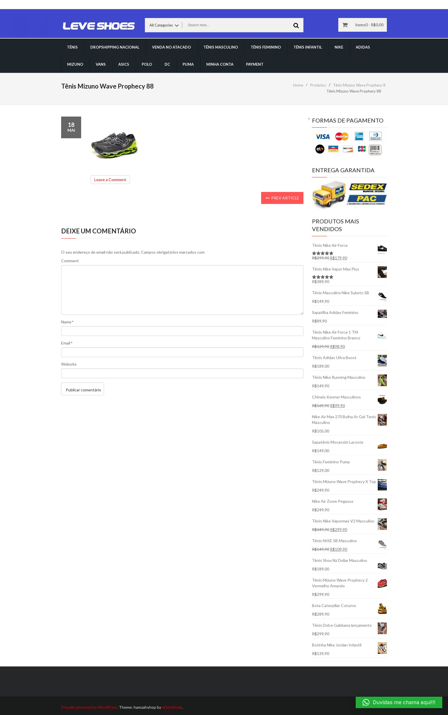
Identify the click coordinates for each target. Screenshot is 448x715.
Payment (254, 64)
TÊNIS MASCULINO (220, 47)
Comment (70, 260)
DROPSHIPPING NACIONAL (114, 47)
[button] (399, 702)
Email (65, 343)
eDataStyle (172, 707)
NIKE (339, 47)
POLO (147, 64)
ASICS (123, 64)
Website (69, 364)
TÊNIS (72, 47)
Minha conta (219, 64)
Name (66, 322)
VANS (101, 64)
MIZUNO (75, 64)
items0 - (369, 24)
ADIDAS (363, 47)
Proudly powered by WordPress (89, 707)
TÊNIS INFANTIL (307, 47)
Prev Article (282, 197)
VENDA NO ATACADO (171, 47)
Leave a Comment (112, 180)
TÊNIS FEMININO (266, 47)
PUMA (188, 64)
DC (167, 64)
